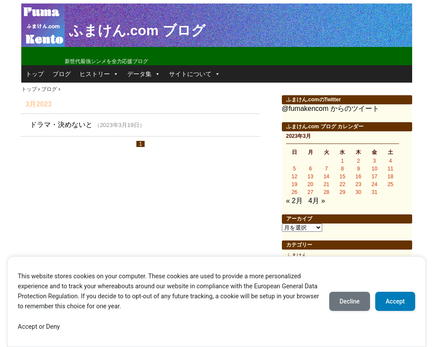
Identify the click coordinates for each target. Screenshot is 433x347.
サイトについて (194, 73)
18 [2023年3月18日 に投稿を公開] (390, 177)
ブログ (62, 73)
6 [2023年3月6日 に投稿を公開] (310, 169)
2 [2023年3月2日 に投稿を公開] (358, 161)
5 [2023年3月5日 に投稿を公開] (294, 169)
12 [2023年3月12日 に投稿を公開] (294, 177)
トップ (35, 73)
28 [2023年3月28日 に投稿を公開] (326, 192)
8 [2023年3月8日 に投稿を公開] (342, 169)
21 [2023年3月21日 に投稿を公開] (326, 184)
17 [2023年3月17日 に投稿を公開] (374, 177)
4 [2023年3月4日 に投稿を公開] (390, 161)
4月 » (316, 200)
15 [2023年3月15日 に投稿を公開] (342, 177)
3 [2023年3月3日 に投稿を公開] (374, 161)
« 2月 (294, 200)
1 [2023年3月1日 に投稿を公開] (342, 161)
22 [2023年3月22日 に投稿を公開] (342, 184)
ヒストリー (99, 73)
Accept (395, 301)
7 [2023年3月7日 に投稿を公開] (326, 169)
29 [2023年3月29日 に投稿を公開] (342, 192)
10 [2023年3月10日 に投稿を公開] (374, 169)
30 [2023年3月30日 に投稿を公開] (358, 192)
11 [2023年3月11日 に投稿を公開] (390, 169)
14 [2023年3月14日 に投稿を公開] (326, 177)
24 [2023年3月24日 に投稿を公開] (374, 184)
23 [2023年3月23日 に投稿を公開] (358, 184)
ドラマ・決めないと (61, 124)
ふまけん (296, 255)
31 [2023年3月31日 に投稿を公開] (374, 192)
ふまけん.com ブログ (137, 30)
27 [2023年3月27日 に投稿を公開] (310, 192)
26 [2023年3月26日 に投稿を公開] (294, 192)
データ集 (143, 73)
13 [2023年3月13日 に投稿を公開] (310, 177)
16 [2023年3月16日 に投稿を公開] (358, 177)
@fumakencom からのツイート (330, 108)
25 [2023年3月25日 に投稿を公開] (390, 184)
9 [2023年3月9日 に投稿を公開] (358, 169)
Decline (350, 301)
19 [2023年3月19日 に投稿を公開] (294, 184)
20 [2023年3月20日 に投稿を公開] (310, 184)
